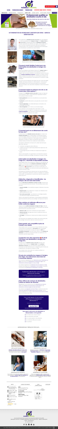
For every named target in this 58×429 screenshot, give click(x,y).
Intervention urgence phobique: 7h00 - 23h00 (13, 392)
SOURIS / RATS (27, 12)
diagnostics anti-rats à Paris (31, 289)
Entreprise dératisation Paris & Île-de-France (29, 419)
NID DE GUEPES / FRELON (45, 12)
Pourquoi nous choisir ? (17, 10)
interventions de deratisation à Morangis (34, 267)
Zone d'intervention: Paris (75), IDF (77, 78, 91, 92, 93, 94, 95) (13, 388)
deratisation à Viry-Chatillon (36, 266)
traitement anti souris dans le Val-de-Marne (32, 285)
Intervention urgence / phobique (42, 10)
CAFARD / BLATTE (35, 12)
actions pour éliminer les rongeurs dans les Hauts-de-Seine (30, 290)
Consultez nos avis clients (12, 400)
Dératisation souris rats (15, 419)
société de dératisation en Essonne (28, 74)
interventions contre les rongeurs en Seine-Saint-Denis (29, 287)
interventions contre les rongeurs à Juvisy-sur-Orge (29, 262)
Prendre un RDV (28, 10)
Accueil (8, 10)
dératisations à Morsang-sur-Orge (35, 261)
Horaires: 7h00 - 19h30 (13, 390)
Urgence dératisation (43, 419)
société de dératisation (23, 111)
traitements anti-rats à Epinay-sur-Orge (39, 264)
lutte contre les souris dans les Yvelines (40, 291)
